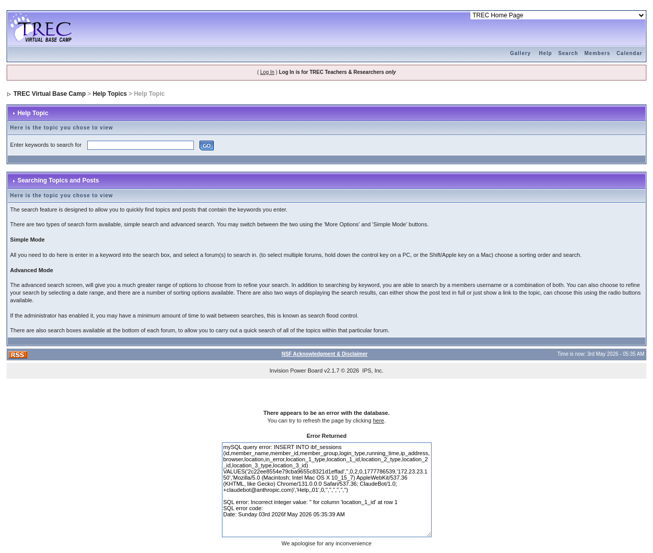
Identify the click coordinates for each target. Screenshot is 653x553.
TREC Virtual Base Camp (49, 93)
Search (568, 53)
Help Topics (110, 93)
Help (545, 53)
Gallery (520, 53)
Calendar (629, 53)
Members (597, 53)
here (378, 420)
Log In (267, 72)
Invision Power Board (295, 370)
